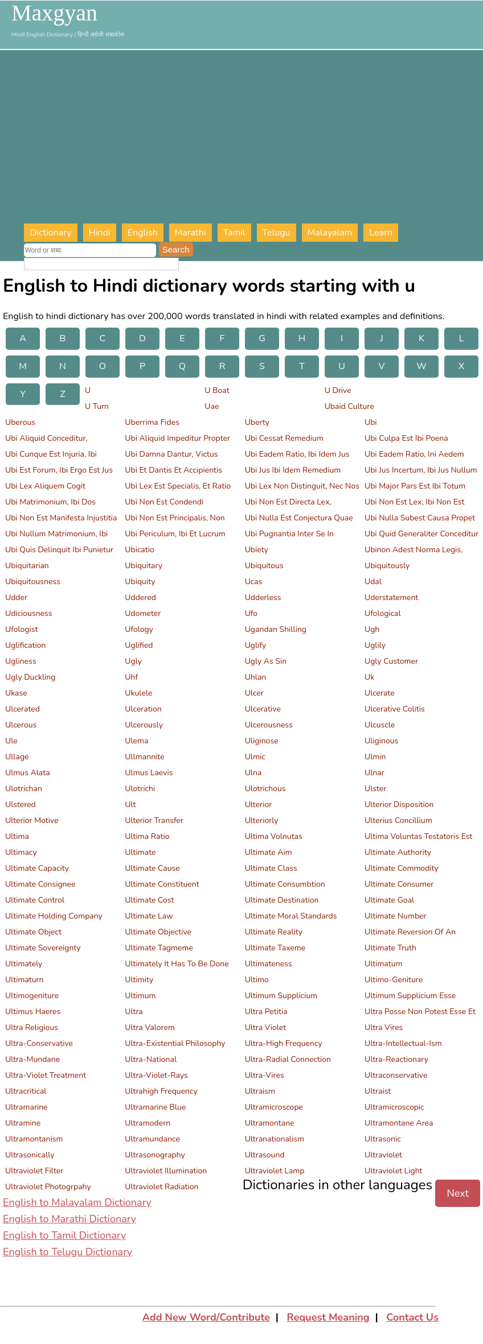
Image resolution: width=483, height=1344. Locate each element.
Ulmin (375, 756)
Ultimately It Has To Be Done (176, 963)
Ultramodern (147, 1123)
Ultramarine (26, 1107)
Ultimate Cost (149, 900)
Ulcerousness (269, 724)
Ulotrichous (265, 788)
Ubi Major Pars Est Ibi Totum (415, 486)
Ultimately (23, 963)
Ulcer (254, 693)
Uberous (20, 422)
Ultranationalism (274, 1139)
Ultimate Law (149, 916)
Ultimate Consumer (399, 884)
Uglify (256, 645)
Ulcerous (20, 724)
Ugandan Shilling (275, 629)
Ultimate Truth (390, 947)
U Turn (97, 406)
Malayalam (330, 232)
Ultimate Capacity (37, 868)
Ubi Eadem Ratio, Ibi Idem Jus (297, 454)
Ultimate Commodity (402, 868)
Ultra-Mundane (32, 1059)
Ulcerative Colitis (395, 709)
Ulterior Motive (32, 820)
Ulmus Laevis (149, 772)
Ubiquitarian (27, 565)
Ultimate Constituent (162, 884)
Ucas (254, 581)
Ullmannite (144, 756)
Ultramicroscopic (394, 1107)
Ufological (383, 613)
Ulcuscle (380, 724)
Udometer (143, 613)
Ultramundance (152, 1139)
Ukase (16, 693)
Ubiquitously (387, 565)
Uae (211, 406)
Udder (16, 597)
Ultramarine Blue (155, 1107)
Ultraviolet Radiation (161, 1186)
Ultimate (140, 852)
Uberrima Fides (152, 422)
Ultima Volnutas (273, 836)
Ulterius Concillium (398, 820)
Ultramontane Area (399, 1123)
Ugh (372, 629)
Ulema (136, 740)
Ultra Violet (265, 1027)
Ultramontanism (34, 1139)
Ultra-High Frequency (283, 1043)
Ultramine (22, 1123)
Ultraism (260, 1091)
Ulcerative (263, 709)
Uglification (25, 645)
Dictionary (50, 232)
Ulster (375, 788)
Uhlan (256, 677)
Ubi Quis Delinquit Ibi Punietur (59, 549)
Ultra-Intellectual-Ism (403, 1043)
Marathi (190, 232)
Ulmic (255, 756)
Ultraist (378, 1091)
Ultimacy (21, 852)
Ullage (17, 756)
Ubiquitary (143, 565)
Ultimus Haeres (32, 1011)
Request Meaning (328, 1317)
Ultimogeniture (32, 995)
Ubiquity (140, 581)
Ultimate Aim (268, 852)
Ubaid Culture (349, 406)
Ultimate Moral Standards (291, 916)
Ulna (253, 772)
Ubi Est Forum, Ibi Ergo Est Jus (59, 470)
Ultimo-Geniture (394, 979)
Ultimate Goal (389, 900)
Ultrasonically (29, 1154)
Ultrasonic (383, 1139)
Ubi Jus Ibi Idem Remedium (293, 470)
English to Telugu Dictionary (67, 1252)
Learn (380, 232)
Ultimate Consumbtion (285, 884)
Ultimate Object (33, 932)
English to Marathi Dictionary (69, 1219)
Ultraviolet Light (394, 1170)
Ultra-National (151, 1059)
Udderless (263, 597)
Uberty (257, 422)
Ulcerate (380, 693)
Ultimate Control (34, 900)
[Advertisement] (254, 138)
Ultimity (139, 979)
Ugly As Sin (265, 661)
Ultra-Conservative (39, 1043)
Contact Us (412, 1317)
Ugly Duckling (30, 677)
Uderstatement (391, 597)
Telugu (276, 232)
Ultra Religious (31, 1027)
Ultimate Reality (273, 932)
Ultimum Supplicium (281, 995)
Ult (130, 804)
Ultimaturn (24, 979)
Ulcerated (22, 709)
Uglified (139, 645)
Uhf (131, 677)
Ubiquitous (264, 565)
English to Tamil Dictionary (64, 1235)
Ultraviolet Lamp (275, 1170)
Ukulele (138, 693)
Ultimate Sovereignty (43, 947)
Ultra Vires (384, 1027)
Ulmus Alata (27, 772)
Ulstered (20, 804)
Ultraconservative (396, 1075)
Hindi (99, 232)
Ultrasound (265, 1154)
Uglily (375, 645)
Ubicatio (139, 549)
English (143, 232)
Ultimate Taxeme (275, 947)
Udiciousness (28, 613)
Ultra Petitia (266, 1011)
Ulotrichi (140, 788)
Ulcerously (144, 724)
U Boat (216, 390)
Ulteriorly (262, 820)
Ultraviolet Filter (34, 1170)
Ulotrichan (23, 788)
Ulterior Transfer (154, 820)
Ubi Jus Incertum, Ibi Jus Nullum (421, 470)
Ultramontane (269, 1123)
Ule (11, 740)
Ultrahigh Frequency (161, 1091)
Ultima (17, 836)
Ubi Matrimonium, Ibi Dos (50, 502)
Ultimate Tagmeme (159, 947)
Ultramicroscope (274, 1107)
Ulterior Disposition (399, 804)
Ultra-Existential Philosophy (175, 1043)
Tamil (234, 232)
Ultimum (140, 995)
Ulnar (374, 772)
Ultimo (257, 979)
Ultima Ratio (147, 836)
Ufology (139, 629)
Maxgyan (54, 13)
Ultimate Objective (158, 932)
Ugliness (20, 661)
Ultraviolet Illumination (166, 1170)
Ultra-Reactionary (396, 1059)
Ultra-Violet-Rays (156, 1075)
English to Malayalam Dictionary (77, 1202)
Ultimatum (384, 963)
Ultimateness (268, 963)
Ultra (133, 1011)
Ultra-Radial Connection (288, 1059)
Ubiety (256, 549)
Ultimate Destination (282, 900)
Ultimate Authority (398, 852)
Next (458, 1193)
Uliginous (381, 740)
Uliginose (262, 740)
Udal (373, 581)
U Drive (338, 390)
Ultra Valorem (150, 1027)
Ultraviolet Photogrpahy (48, 1186)
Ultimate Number (396, 916)
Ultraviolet (383, 1154)
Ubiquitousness (32, 581)
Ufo (251, 613)
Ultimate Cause (152, 868)
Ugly (133, 661)
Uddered (140, 597)
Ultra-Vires (264, 1075)
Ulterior (258, 804)
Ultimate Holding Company (54, 916)
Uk (369, 677)
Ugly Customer (391, 661)
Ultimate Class (271, 868)
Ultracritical (25, 1091)
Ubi (371, 422)
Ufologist (21, 629)
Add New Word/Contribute (206, 1317)
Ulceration (143, 709)
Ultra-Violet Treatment (45, 1075)
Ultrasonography (155, 1154)
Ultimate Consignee (40, 884)
